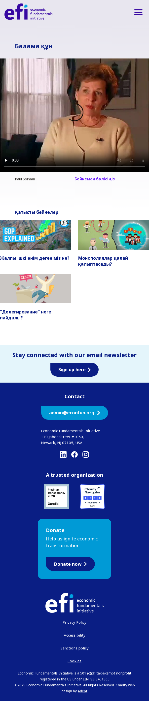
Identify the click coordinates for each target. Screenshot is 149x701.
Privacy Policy (74, 622)
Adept (82, 691)
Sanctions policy (75, 647)
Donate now (70, 564)
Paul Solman (25, 179)
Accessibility (74, 635)
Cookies (74, 660)
